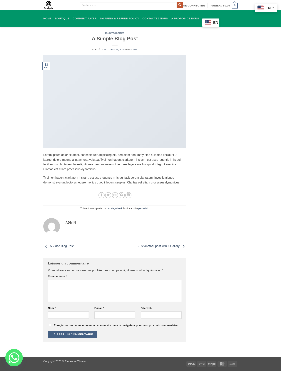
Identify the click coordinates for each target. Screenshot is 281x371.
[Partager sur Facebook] (101, 195)
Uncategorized (114, 33)
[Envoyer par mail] (115, 195)
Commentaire (57, 276)
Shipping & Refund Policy (119, 18)
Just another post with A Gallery (162, 246)
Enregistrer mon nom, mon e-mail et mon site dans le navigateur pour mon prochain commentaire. (116, 325)
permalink (143, 208)
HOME (47, 18)
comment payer (85, 18)
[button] (194, 5)
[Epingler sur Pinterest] (122, 195)
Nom (52, 308)
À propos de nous (185, 18)
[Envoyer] (180, 5)
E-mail (99, 308)
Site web (146, 308)
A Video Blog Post (58, 246)
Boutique (62, 18)
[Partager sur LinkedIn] (128, 195)
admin (134, 49)
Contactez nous (155, 18)
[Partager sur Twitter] (108, 195)
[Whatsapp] (14, 357)
